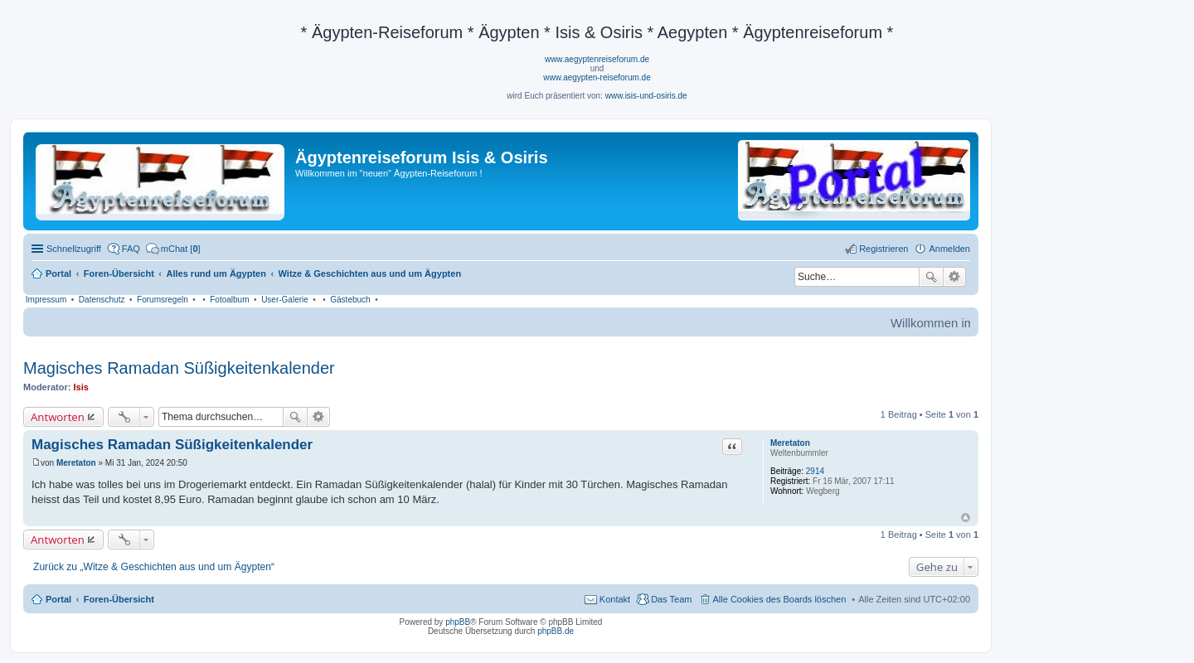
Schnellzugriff (73, 249)
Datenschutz (102, 299)
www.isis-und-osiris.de (646, 95)
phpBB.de (555, 631)
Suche (931, 277)
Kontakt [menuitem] (614, 599)
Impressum (46, 299)
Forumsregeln (162, 299)
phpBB (457, 622)
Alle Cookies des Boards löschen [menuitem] (780, 599)
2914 (815, 471)
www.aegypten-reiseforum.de (597, 77)
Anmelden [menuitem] (949, 249)
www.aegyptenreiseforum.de (597, 59)
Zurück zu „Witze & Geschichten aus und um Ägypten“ (153, 567)
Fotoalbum (229, 299)
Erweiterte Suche (955, 277)
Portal (58, 273)
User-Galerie (284, 299)
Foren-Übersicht (119, 599)
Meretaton (790, 443)
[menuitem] (173, 249)
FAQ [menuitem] (131, 249)
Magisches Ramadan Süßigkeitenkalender (179, 368)
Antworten (58, 416)
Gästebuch (350, 299)
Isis (81, 387)
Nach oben (965, 517)
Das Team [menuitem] (671, 599)
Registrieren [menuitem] (883, 249)
